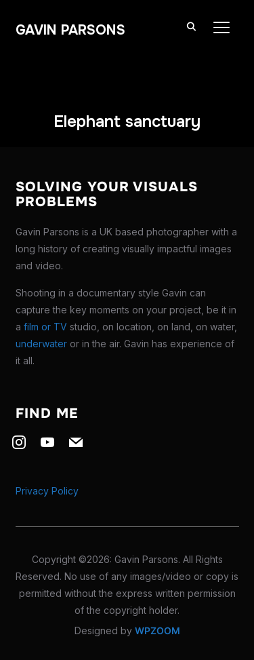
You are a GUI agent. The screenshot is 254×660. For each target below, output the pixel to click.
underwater (41, 343)
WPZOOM (157, 630)
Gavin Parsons (70, 30)
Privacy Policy (47, 491)
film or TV (45, 326)
